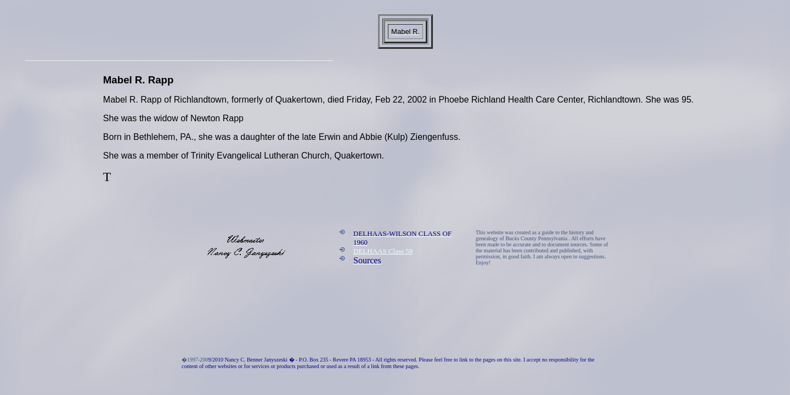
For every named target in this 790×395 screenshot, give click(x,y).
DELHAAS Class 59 (383, 251)
